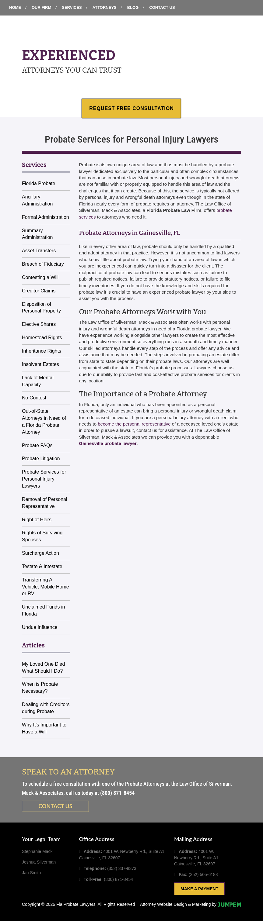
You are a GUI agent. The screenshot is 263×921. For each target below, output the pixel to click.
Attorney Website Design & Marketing (175, 904)
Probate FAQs (37, 445)
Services (72, 7)
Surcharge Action (40, 553)
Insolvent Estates (40, 364)
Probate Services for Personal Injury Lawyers (44, 478)
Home (15, 7)
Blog (133, 7)
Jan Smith (31, 872)
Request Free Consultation (131, 108)
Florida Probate (38, 183)
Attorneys (105, 7)
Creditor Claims (38, 290)
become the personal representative (134, 423)
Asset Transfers (39, 250)
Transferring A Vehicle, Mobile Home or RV (45, 586)
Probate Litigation (41, 458)
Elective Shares (39, 324)
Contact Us (162, 7)
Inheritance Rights (41, 351)
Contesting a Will (40, 277)
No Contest (34, 397)
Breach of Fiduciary (43, 264)
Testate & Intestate (42, 566)
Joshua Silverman (39, 862)
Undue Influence (40, 627)
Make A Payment (199, 888)
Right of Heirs (36, 519)
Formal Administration (45, 217)
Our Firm (41, 7)
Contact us (55, 806)
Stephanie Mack (37, 851)
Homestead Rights (42, 337)
